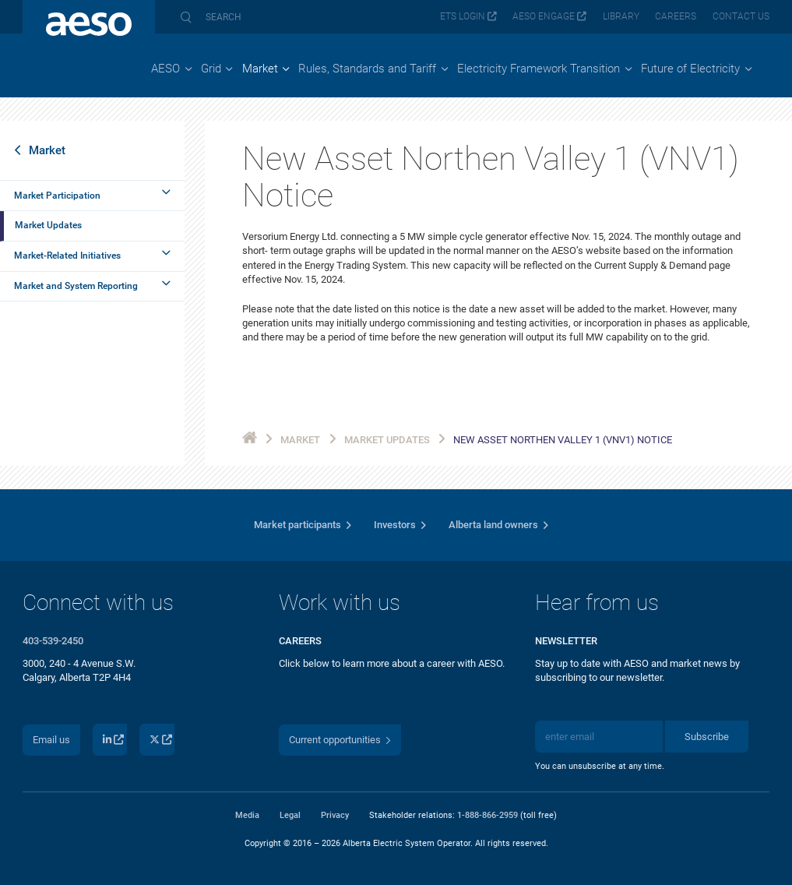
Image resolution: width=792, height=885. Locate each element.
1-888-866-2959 (487, 814)
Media (247, 814)
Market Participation (57, 195)
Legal (290, 814)
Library (621, 16)
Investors (395, 525)
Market (47, 150)
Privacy (335, 814)
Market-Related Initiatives (67, 255)
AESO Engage (543, 16)
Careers (675, 16)
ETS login (462, 16)
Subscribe (707, 736)
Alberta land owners (493, 525)
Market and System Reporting (76, 285)
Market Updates (48, 225)
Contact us (741, 16)
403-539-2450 (53, 641)
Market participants (297, 525)
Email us (51, 740)
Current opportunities (335, 740)
